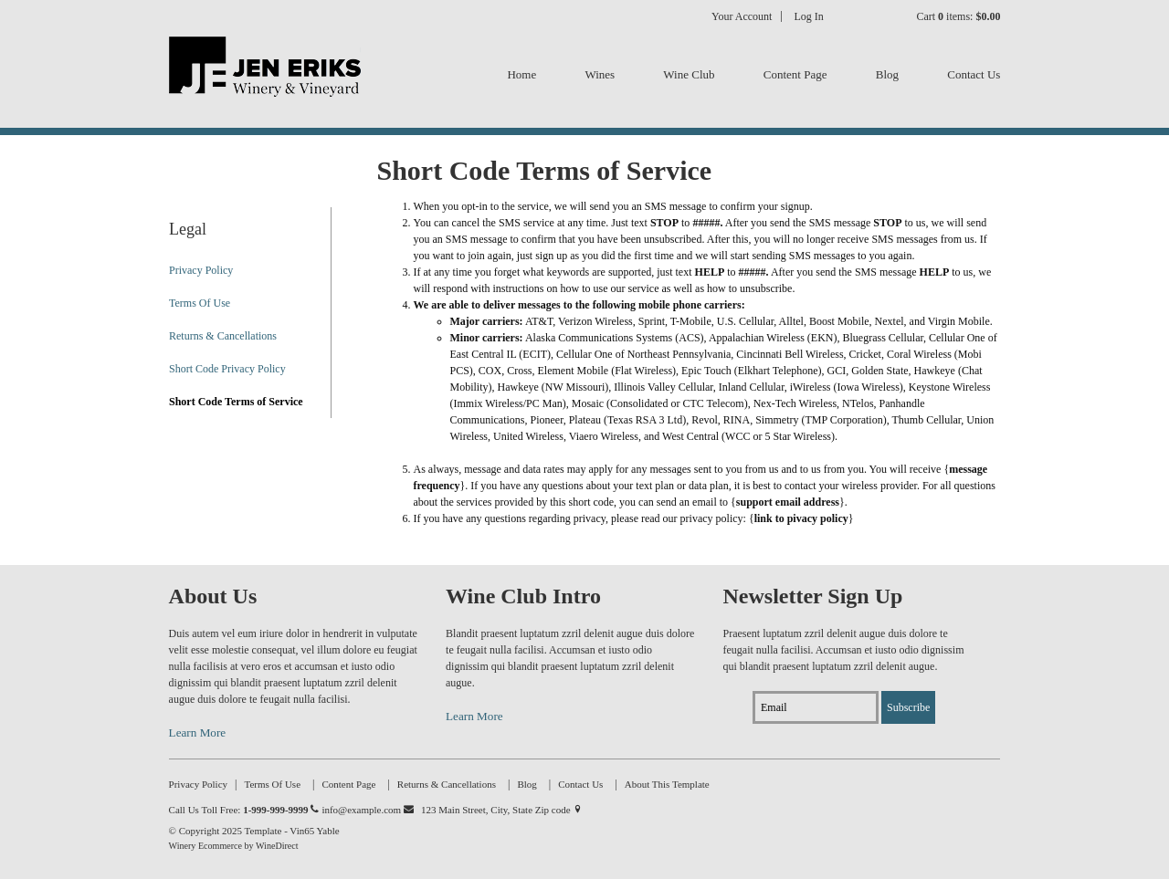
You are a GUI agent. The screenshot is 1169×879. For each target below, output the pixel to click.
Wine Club (688, 74)
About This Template (667, 784)
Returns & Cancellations (223, 336)
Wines (599, 74)
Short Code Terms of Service (236, 401)
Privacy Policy (201, 270)
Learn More (197, 732)
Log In (808, 16)
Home (521, 74)
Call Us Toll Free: (244, 809)
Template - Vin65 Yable (265, 82)
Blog (887, 74)
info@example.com (367, 809)
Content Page (795, 74)
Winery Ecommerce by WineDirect (234, 846)
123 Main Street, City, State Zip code (502, 809)
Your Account (741, 16)
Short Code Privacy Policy (227, 368)
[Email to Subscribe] (816, 707)
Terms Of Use (199, 303)
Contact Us (973, 74)
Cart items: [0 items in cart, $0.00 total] (958, 16)
